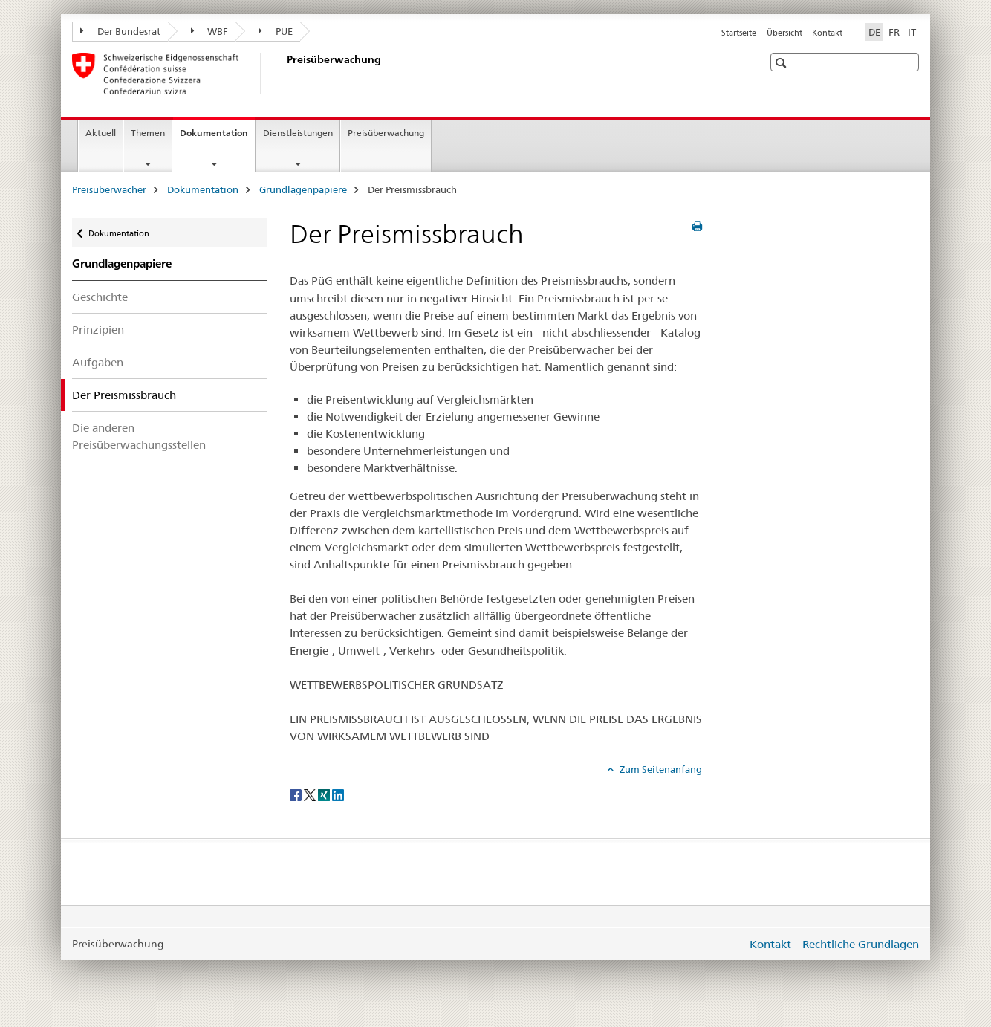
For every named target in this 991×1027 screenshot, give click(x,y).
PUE (276, 31)
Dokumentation (217, 137)
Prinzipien (98, 330)
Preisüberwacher (109, 189)
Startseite (738, 32)
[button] (783, 63)
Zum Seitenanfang (659, 769)
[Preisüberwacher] (284, 73)
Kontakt (827, 32)
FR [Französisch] (894, 32)
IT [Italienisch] (912, 32)
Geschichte (100, 297)
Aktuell (100, 132)
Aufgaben (97, 362)
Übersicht (784, 32)
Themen (148, 132)
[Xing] (325, 794)
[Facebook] (297, 794)
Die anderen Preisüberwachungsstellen (139, 436)
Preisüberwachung (386, 132)
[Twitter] (311, 794)
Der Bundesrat (120, 31)
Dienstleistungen (298, 132)
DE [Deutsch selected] (874, 32)
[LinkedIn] (338, 794)
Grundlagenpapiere (303, 189)
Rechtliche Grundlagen (860, 944)
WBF (210, 31)
